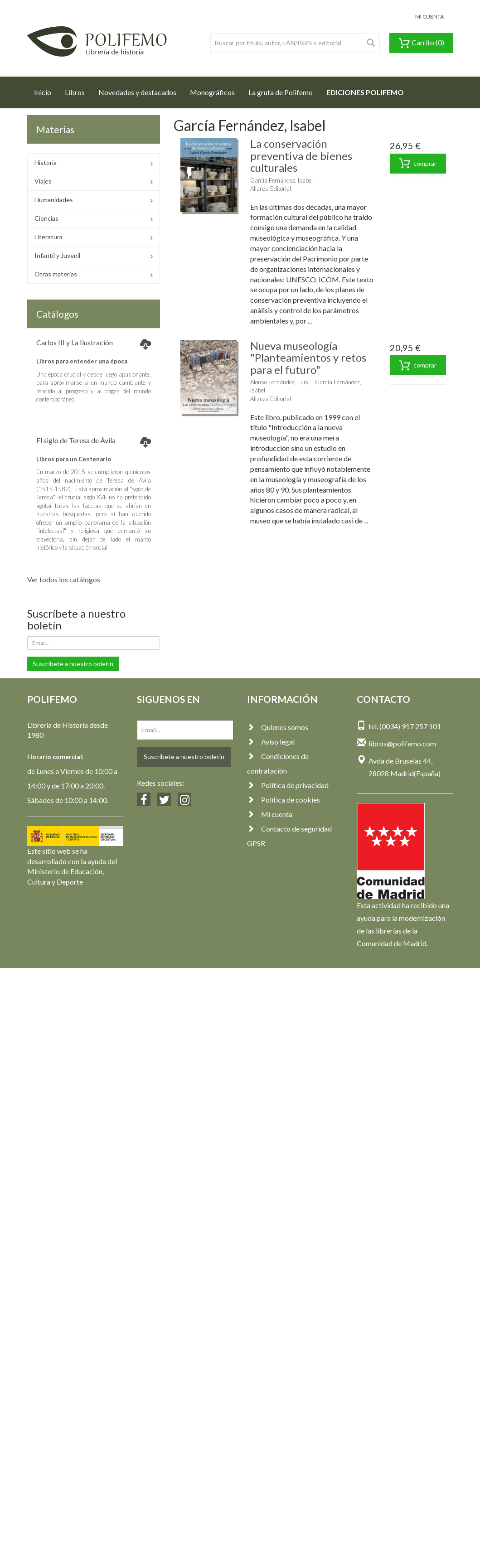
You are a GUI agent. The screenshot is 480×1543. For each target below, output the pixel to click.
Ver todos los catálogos (63, 579)
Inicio (46, 90)
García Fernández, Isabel (281, 180)
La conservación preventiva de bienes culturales (301, 155)
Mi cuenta (269, 814)
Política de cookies (283, 799)
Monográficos (212, 92)
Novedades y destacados (137, 92)
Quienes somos (277, 727)
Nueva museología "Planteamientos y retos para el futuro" (308, 357)
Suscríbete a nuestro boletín (73, 664)
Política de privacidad (288, 785)
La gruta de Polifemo (280, 92)
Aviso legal (271, 741)
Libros (75, 92)
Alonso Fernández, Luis (279, 382)
